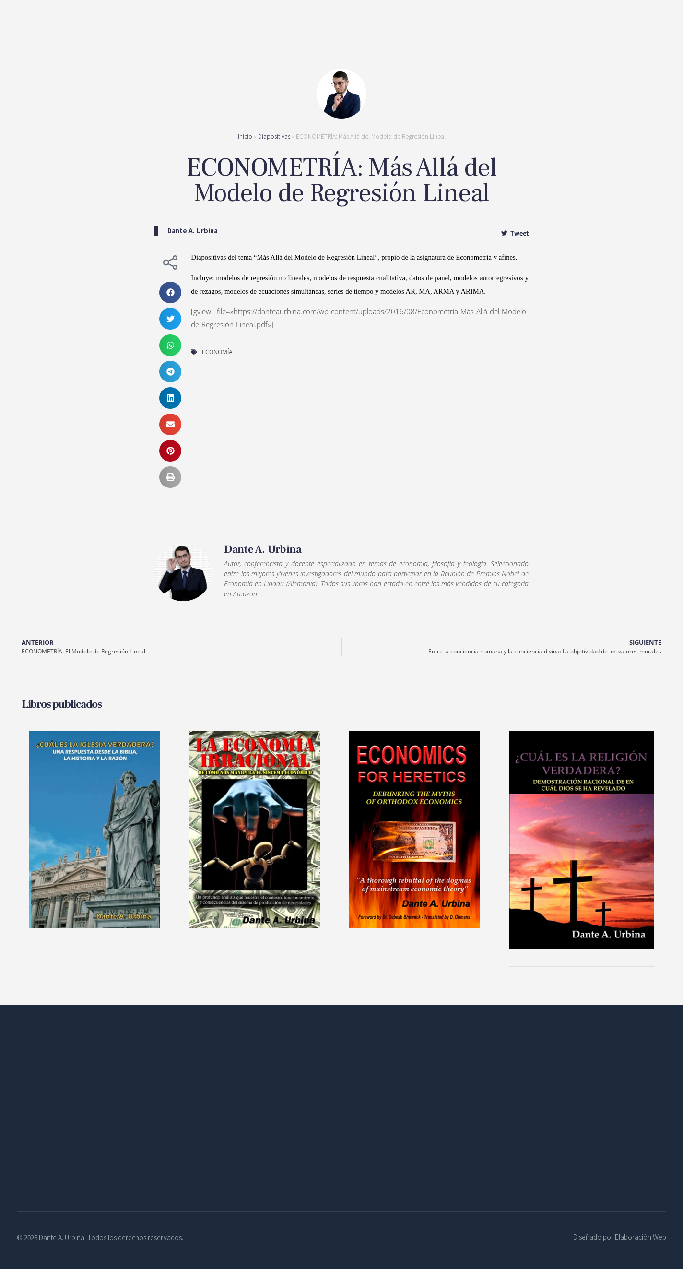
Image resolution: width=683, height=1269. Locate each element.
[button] (170, 292)
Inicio (245, 136)
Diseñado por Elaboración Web (619, 1237)
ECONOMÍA (217, 352)
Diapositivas (274, 136)
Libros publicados (62, 704)
